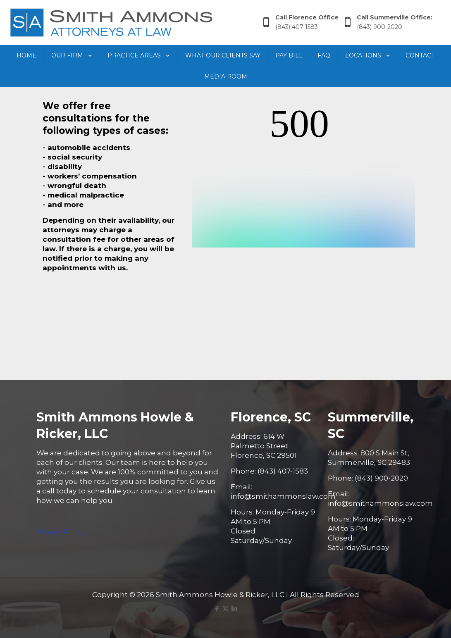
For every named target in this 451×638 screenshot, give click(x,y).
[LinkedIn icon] (234, 608)
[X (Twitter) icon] (225, 608)
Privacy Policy (60, 532)
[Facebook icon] (217, 608)
